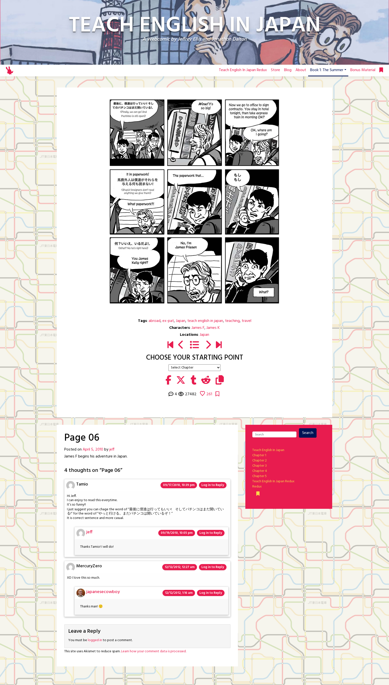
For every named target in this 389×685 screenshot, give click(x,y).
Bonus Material (362, 70)
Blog (288, 70)
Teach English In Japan (268, 450)
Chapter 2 (259, 460)
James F (198, 328)
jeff (111, 449)
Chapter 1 (259, 455)
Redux (257, 486)
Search (307, 433)
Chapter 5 (259, 476)
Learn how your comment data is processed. (153, 651)
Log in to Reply (212, 485)
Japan (180, 321)
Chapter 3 (259, 466)
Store (275, 70)
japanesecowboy (103, 592)
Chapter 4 (259, 471)
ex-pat (168, 321)
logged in (95, 640)
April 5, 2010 (93, 449)
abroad (155, 321)
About (300, 70)
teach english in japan (205, 321)
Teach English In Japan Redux (243, 70)
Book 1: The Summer (326, 70)
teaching (232, 321)
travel (246, 321)
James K (213, 328)
